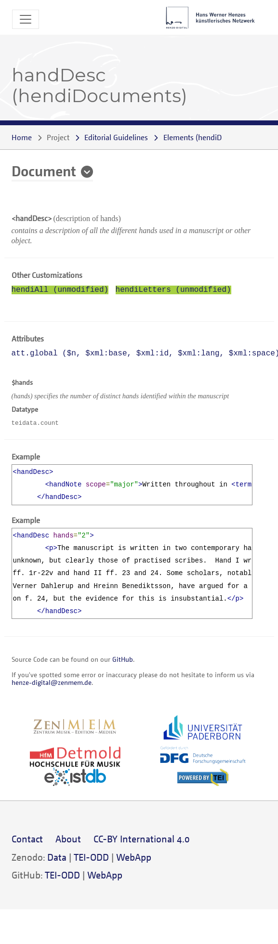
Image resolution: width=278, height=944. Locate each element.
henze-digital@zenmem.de (52, 682)
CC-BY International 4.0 (141, 839)
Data (56, 857)
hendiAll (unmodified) (60, 290)
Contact (27, 839)
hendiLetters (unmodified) (173, 290)
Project (58, 137)
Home (22, 137)
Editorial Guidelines (116, 137)
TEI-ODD (91, 857)
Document (44, 170)
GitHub (122, 659)
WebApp (133, 857)
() (210, 137)
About (68, 839)
